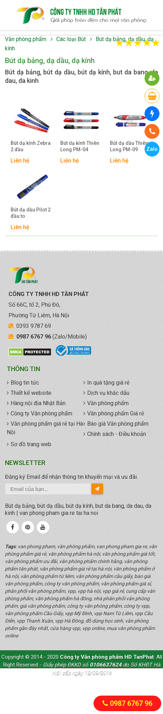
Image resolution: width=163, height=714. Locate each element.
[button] (152, 78)
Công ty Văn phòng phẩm (41, 413)
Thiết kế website (31, 393)
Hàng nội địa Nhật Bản (38, 403)
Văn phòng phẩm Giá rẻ (115, 413)
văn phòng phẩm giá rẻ (81, 16)
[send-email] (97, 488)
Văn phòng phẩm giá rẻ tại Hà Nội (45, 428)
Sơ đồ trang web (31, 444)
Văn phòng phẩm (25, 39)
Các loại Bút (71, 39)
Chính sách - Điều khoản (116, 434)
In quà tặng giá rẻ (108, 382)
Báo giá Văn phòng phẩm (117, 423)
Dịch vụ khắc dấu (108, 393)
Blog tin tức (25, 382)
